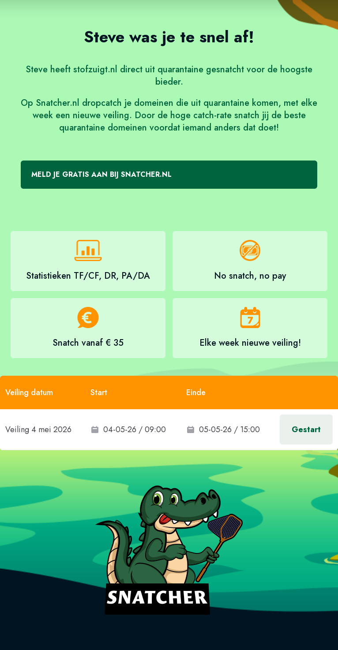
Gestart (306, 429)
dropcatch (102, 103)
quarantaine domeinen (103, 127)
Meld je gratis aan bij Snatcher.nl (101, 174)
